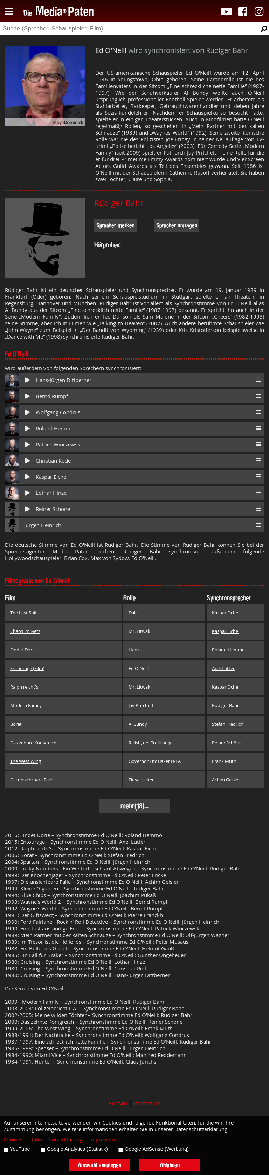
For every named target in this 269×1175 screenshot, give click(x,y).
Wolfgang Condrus (58, 412)
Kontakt (118, 1103)
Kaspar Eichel (52, 476)
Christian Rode (53, 460)
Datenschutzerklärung (55, 1139)
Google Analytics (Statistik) (77, 1149)
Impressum (146, 1103)
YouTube (20, 1149)
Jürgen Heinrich (42, 525)
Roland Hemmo (55, 428)
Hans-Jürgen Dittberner (63, 380)
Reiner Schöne (53, 509)
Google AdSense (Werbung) (157, 1149)
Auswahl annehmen (99, 1165)
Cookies (13, 1139)
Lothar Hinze (51, 493)
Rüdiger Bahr (118, 203)
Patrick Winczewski (59, 444)
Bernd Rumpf (52, 396)
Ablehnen (170, 1165)
